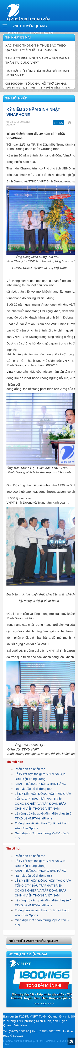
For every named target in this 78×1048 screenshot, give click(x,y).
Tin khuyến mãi (18, 37)
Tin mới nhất (16, 98)
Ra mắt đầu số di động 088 (33, 788)
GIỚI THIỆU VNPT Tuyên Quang (33, 941)
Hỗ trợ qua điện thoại (28, 954)
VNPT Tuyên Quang (29, 26)
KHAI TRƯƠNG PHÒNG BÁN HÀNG (40, 783)
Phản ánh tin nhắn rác (30, 769)
